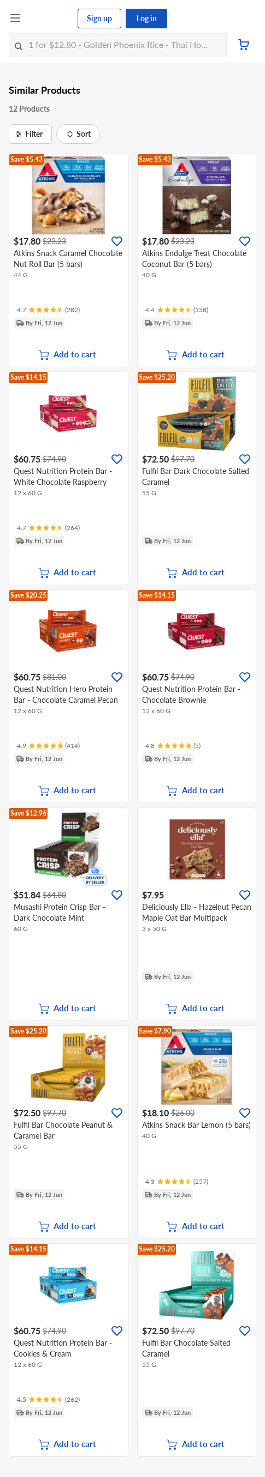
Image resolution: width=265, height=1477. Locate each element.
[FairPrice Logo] (49, 18)
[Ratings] (48, 310)
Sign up (99, 18)
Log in (147, 18)
